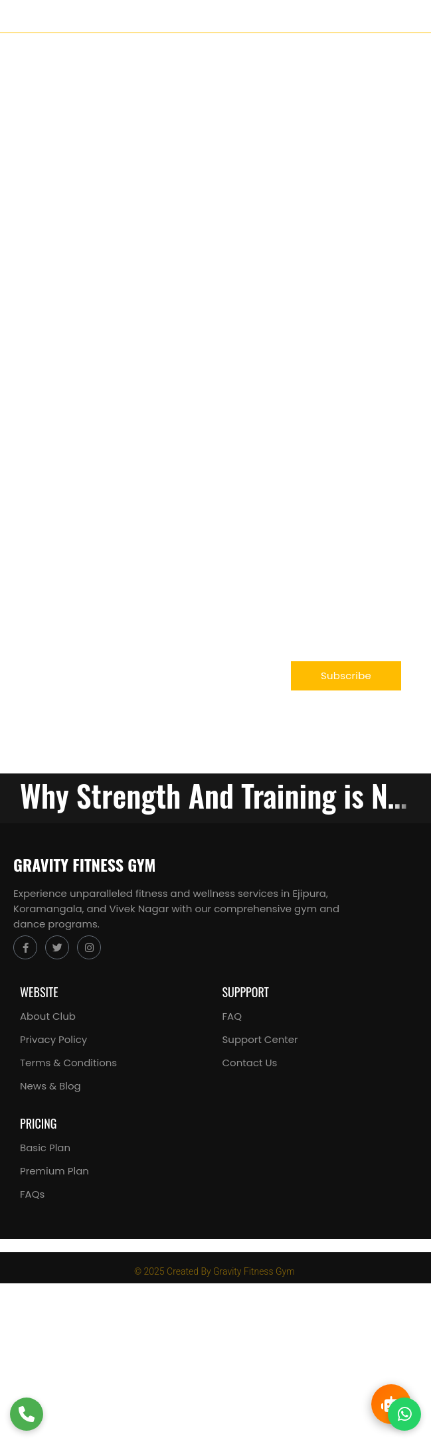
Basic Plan (45, 1148)
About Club (48, 1016)
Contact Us (250, 1063)
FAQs (32, 1194)
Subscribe (346, 675)
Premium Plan (54, 1171)
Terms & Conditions (68, 1063)
